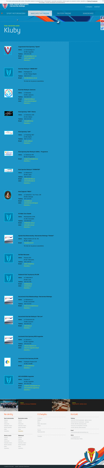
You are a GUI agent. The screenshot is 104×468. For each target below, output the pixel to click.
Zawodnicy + (27, 60)
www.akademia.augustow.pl (31, 387)
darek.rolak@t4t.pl (29, 264)
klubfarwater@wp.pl (29, 179)
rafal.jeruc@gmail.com (30, 345)
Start (2, 13)
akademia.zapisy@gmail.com (32, 385)
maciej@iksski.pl (28, 121)
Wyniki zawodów (8, 427)
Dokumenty (6, 423)
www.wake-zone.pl (29, 225)
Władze (39, 420)
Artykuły (6, 420)
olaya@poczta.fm (29, 243)
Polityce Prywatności (92, 1)
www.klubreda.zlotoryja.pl (31, 203)
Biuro (38, 422)
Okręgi (38, 425)
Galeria (5, 422)
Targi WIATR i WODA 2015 (78, 405)
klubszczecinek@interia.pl (31, 306)
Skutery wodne (64, 14)
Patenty (39, 430)
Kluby (5, 26)
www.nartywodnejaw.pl (30, 101)
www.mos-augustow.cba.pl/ (31, 348)
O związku (89, 7)
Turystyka (39, 436)
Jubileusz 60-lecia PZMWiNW (26, 405)
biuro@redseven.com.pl (30, 78)
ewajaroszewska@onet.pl (31, 159)
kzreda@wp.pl (28, 201)
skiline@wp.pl (28, 326)
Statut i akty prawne (41, 423)
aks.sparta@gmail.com (30, 56)
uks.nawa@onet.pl (29, 365)
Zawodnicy (6, 431)
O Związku (39, 418)
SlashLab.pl (26, 466)
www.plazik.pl (27, 286)
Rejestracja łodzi (41, 431)
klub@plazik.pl (28, 284)
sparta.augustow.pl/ (29, 58)
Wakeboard (88, 14)
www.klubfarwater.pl (29, 181)
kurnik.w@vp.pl (28, 141)
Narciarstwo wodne (40, 14)
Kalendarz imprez (8, 425)
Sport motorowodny (16, 14)
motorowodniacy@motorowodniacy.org (79, 432)
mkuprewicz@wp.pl (29, 99)
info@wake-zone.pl (29, 223)
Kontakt (97, 7)
